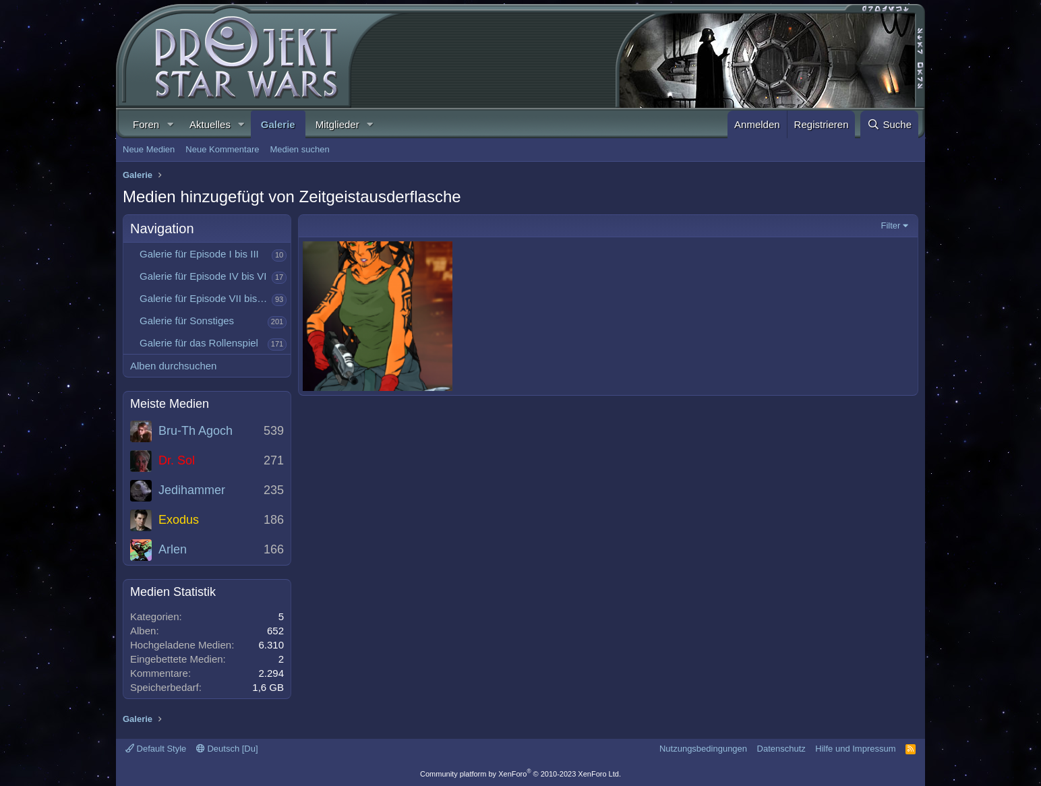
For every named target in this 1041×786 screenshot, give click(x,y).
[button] (169, 124)
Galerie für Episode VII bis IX (205, 298)
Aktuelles (210, 124)
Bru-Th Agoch (195, 430)
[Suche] (889, 124)
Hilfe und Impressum (855, 749)
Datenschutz (781, 749)
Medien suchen (299, 149)
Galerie (278, 124)
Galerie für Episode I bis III (199, 254)
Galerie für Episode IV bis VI (203, 276)
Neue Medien (149, 149)
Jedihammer (191, 490)
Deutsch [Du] (227, 749)
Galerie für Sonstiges (187, 320)
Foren (146, 124)
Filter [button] (891, 225)
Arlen (172, 549)
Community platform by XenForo (520, 774)
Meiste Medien (169, 404)
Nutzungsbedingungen (703, 749)
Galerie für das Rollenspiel (199, 343)
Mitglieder (337, 124)
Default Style (155, 749)
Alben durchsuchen (173, 365)
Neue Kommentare (222, 149)
